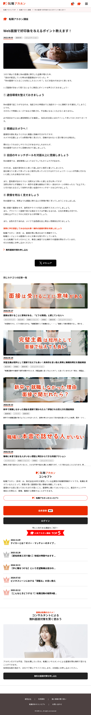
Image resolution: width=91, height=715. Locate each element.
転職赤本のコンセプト (37, 704)
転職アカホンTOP (9, 10)
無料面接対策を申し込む (17, 249)
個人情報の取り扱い (59, 699)
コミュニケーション (31, 38)
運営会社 (28, 699)
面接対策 (18, 38)
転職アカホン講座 (25, 10)
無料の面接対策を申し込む (45, 676)
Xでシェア (47, 263)
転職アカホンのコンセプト (47, 498)
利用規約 (41, 699)
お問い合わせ (57, 704)
